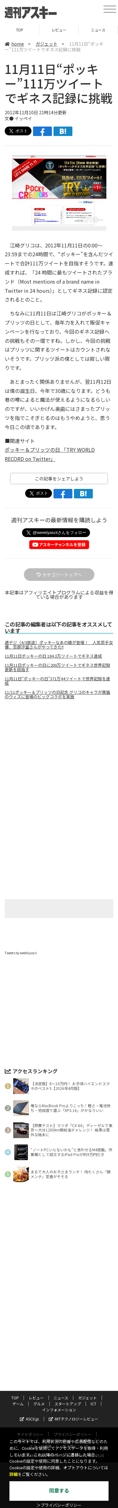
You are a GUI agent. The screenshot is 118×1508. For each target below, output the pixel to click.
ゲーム (18, 1403)
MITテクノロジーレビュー (73, 1418)
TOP (19, 29)
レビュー (59, 29)
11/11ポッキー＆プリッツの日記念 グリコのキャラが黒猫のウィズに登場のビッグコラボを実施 (57, 694)
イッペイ (23, 118)
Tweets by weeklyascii (21, 952)
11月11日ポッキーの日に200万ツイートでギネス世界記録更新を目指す (57, 667)
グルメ (39, 1403)
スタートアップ (67, 1403)
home (14, 44)
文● (9, 118)
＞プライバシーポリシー (59, 1505)
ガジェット (47, 44)
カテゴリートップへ (59, 574)
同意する (59, 1491)
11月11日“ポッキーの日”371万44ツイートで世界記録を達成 (57, 681)
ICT (93, 1403)
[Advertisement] (59, 757)
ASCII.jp (29, 1418)
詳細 (13, 1474)
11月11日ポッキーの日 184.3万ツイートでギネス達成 (53, 656)
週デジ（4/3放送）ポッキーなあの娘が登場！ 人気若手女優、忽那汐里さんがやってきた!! (59, 644)
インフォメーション (59, 1409)
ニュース (98, 29)
